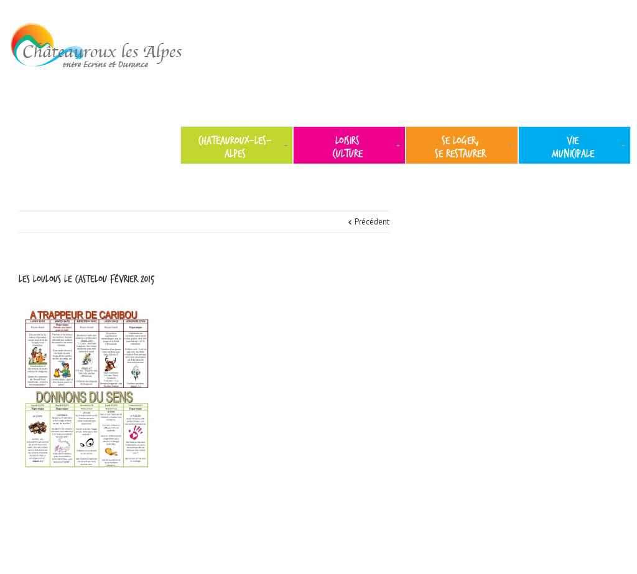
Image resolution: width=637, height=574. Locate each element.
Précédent (372, 221)
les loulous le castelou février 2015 (86, 279)
